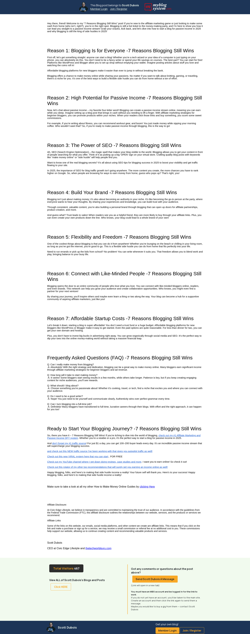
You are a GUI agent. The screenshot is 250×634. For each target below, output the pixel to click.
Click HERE (61, 587)
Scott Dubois (130, 5)
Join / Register (118, 9)
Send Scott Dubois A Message (155, 579)
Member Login (99, 9)
